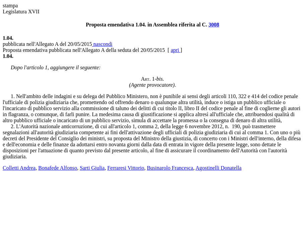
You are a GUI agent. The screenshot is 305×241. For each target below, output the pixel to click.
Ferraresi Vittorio (125, 168)
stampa (10, 5)
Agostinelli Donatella (218, 168)
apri (175, 50)
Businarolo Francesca (170, 168)
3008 (214, 24)
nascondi (102, 44)
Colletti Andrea (19, 168)
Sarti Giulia (92, 168)
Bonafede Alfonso (57, 168)
